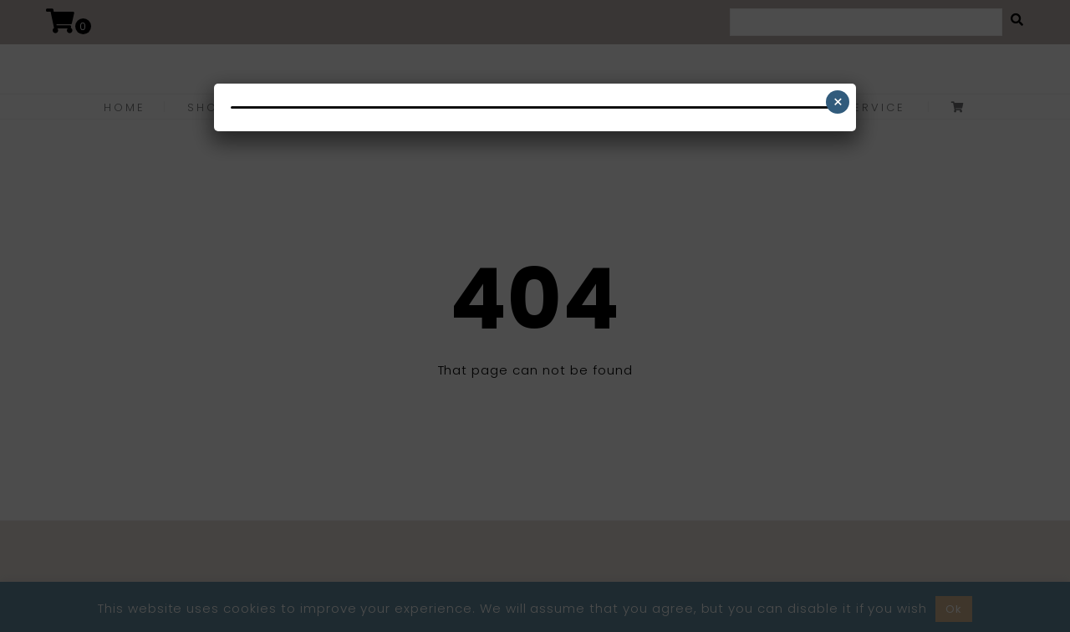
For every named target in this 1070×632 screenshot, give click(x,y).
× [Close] (838, 102)
